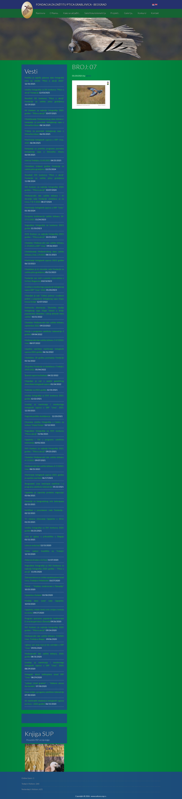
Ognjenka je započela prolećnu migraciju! (44, 492)
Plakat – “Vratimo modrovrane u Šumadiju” (44, 586)
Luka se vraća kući (32, 545)
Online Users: (27, 778)
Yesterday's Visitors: (30, 789)
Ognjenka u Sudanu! (33, 595)
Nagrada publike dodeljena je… (38, 416)
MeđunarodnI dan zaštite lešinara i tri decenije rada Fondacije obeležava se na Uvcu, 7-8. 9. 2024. (44, 198)
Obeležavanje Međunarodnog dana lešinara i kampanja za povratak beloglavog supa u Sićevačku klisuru (44, 122)
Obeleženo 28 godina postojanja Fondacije (44, 357)
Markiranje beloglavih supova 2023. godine (44, 260)
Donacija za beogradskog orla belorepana (44, 501)
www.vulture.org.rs (98, 796)
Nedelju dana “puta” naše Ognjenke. (44, 600)
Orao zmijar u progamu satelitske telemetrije (44, 692)
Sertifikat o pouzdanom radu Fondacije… (44, 510)
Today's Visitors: (28, 784)
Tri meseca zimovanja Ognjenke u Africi (44, 519)
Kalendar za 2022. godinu (36, 390)
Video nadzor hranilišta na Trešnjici (44, 551)
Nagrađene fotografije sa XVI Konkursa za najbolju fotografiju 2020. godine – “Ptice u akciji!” (44, 568)
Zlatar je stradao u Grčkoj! (36, 560)
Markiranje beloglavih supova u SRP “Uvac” (44, 207)
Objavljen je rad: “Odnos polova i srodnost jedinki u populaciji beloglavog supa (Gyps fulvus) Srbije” (44, 298)
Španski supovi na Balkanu (36, 375)
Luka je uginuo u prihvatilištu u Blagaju (44, 536)
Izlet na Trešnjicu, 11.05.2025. (37, 160)
